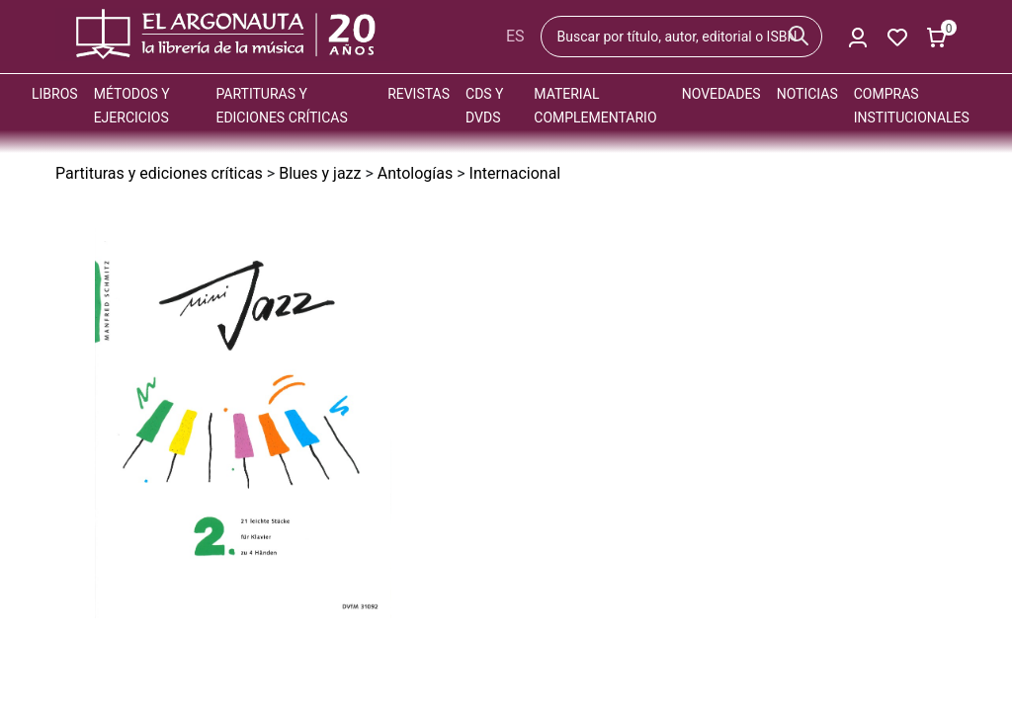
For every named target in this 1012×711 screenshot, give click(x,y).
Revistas (418, 94)
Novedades (721, 94)
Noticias (807, 94)
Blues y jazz (320, 173)
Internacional (515, 173)
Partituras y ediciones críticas (159, 173)
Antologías (415, 173)
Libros (55, 94)
